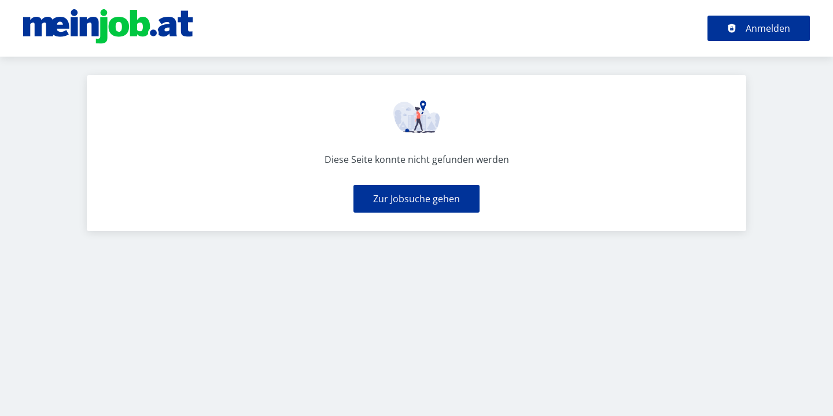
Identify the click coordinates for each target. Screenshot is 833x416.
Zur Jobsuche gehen (416, 198)
